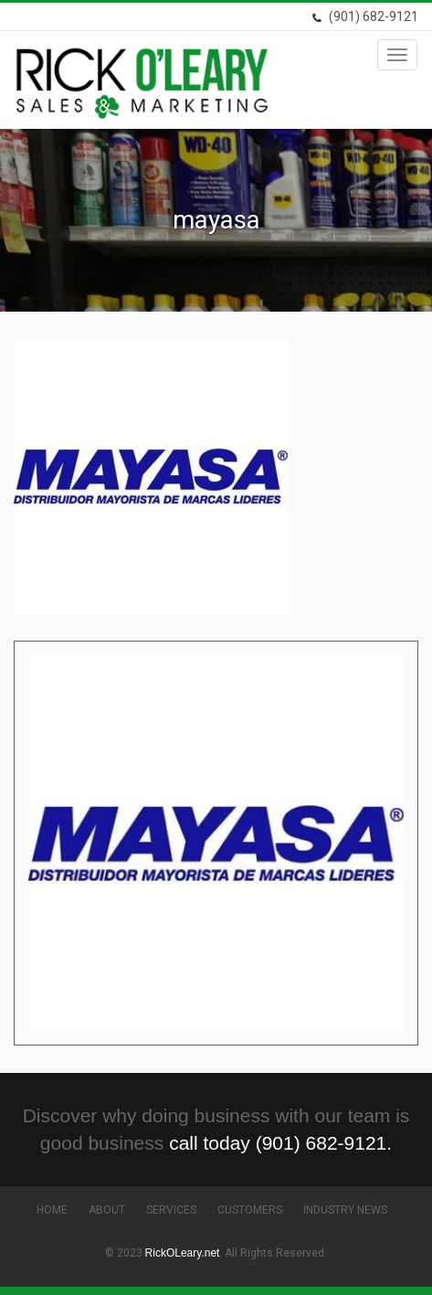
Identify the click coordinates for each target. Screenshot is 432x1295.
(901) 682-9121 (364, 16)
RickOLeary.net (182, 1253)
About (107, 1210)
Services (171, 1210)
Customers (249, 1210)
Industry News (345, 1210)
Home (52, 1210)
